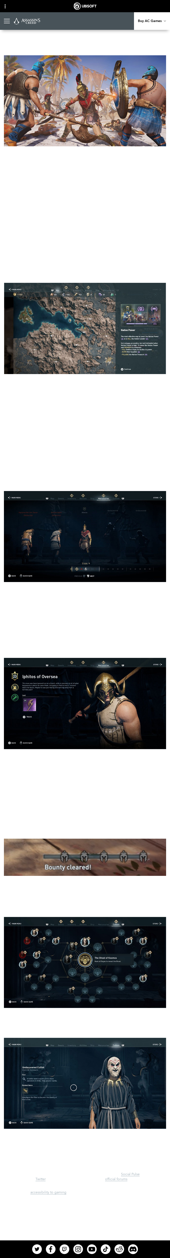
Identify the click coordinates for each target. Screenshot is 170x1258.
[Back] (11, 42)
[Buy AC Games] (152, 21)
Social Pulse (130, 1174)
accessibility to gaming (48, 1192)
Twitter (41, 1179)
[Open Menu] (7, 21)
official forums (116, 1179)
